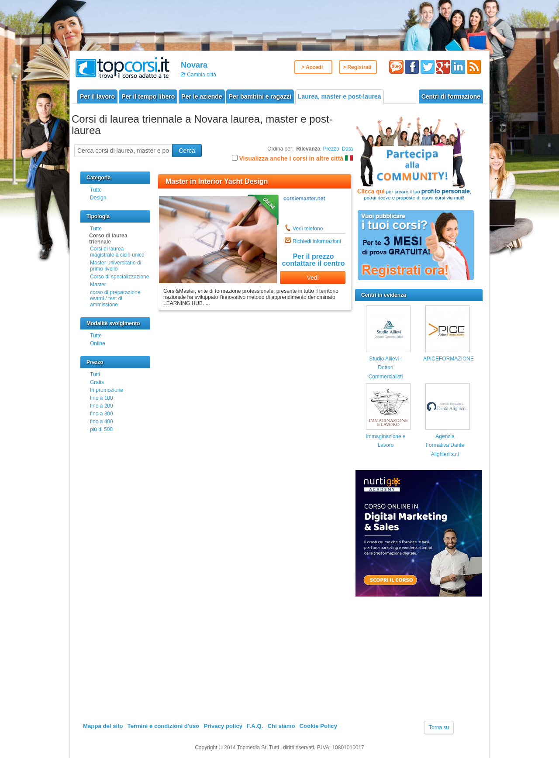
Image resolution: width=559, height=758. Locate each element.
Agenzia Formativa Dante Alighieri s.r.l (445, 445)
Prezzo (331, 149)
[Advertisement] (420, 659)
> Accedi (312, 67)
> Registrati (357, 67)
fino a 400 (101, 421)
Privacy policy (223, 726)
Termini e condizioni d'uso (164, 726)
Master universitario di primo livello (115, 266)
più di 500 (101, 429)
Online (97, 343)
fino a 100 (101, 398)
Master (98, 284)
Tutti (95, 374)
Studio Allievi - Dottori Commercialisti (386, 368)
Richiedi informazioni (317, 241)
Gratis (97, 382)
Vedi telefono (308, 229)
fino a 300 (101, 414)
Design (98, 198)
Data (347, 149)
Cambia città (201, 75)
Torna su (439, 727)
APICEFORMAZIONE (448, 359)
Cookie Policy (318, 726)
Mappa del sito (103, 726)
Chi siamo (281, 726)
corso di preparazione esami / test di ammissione (115, 298)
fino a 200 (101, 406)
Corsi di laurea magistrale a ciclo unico (117, 252)
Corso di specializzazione (119, 277)
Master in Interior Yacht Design (217, 181)
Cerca (187, 150)
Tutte (96, 190)
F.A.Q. (255, 726)
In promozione (106, 390)
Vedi (312, 277)
